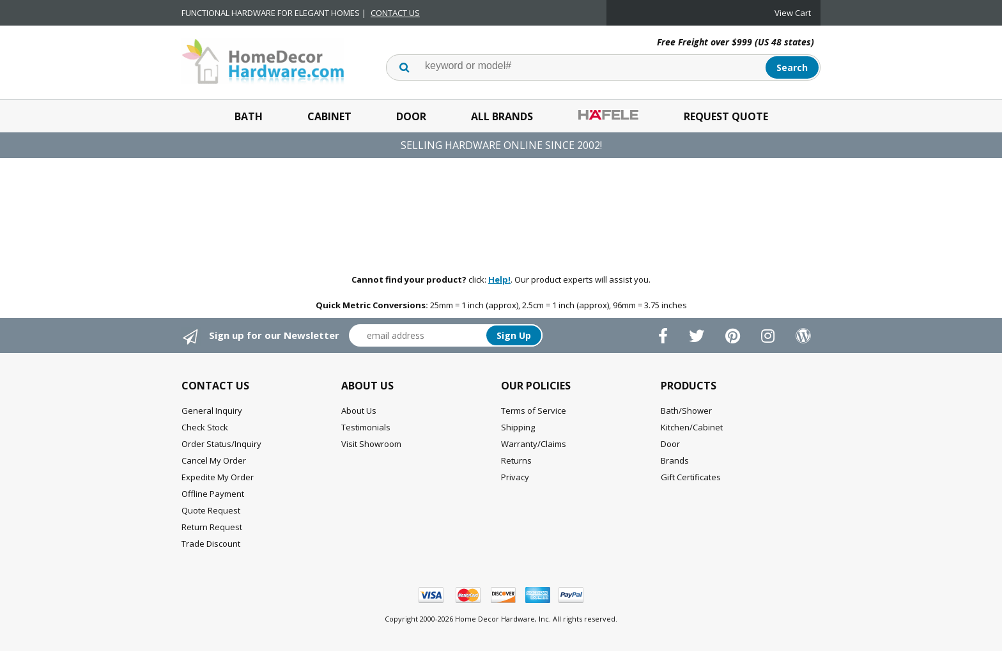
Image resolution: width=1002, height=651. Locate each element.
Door (411, 116)
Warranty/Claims (533, 444)
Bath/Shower (686, 410)
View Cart (793, 13)
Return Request (211, 527)
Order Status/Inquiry (221, 444)
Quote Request (210, 510)
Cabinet (329, 116)
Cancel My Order (213, 460)
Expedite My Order (217, 477)
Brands (675, 460)
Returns (516, 460)
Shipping (518, 427)
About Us (358, 410)
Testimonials (365, 427)
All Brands (502, 116)
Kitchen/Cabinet (692, 427)
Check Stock (204, 427)
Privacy (515, 477)
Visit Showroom (371, 444)
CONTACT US (395, 13)
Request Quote (726, 116)
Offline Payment (212, 493)
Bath (249, 116)
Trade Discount (210, 543)
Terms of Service (533, 410)
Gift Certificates (691, 477)
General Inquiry (211, 410)
